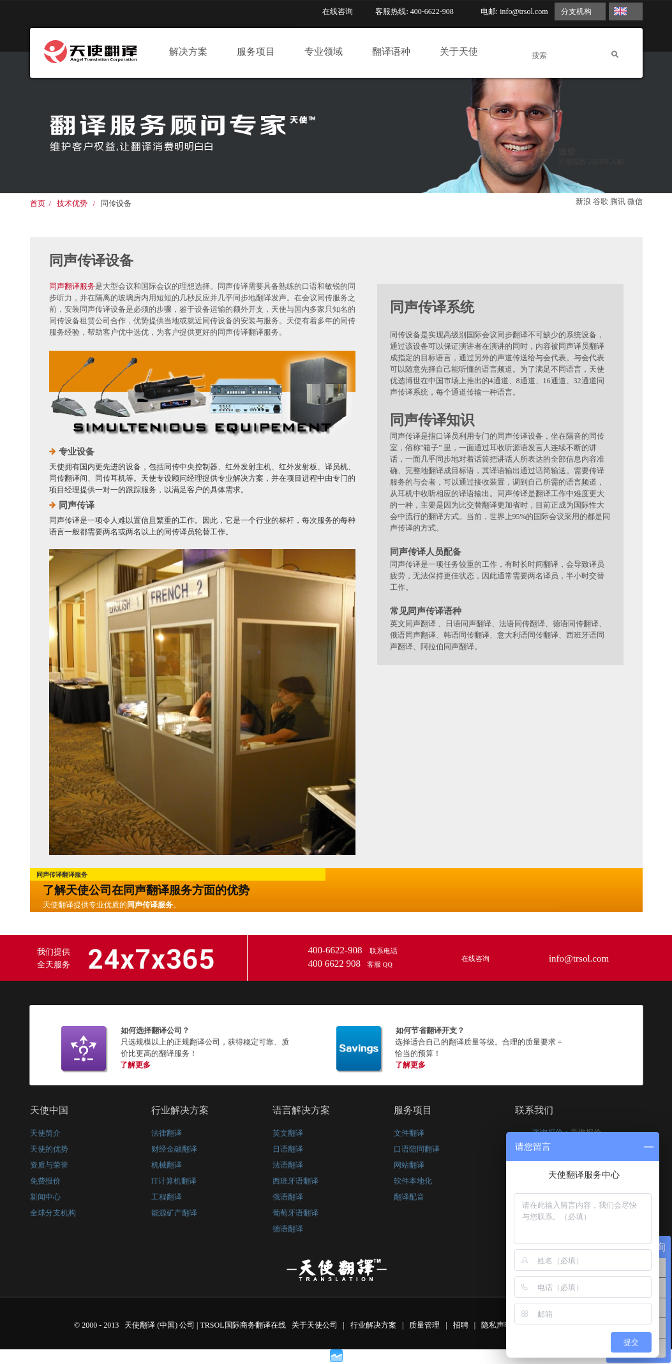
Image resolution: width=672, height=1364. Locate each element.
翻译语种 (394, 52)
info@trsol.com (524, 11)
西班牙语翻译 (295, 1181)
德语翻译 (288, 1228)
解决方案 (191, 52)
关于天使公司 (315, 1325)
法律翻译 (166, 1133)
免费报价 (45, 1181)
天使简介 (45, 1133)
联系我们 (534, 1110)
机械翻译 (166, 1165)
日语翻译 (288, 1149)
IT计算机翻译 (174, 1181)
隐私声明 (497, 1325)
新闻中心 (45, 1196)
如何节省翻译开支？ (430, 1030)
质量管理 (425, 1325)
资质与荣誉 (49, 1165)
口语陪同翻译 (417, 1149)
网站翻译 (409, 1165)
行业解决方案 (180, 1110)
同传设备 (116, 203)
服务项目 (259, 52)
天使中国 (49, 1110)
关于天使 (462, 52)
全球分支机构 (53, 1212)
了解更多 (135, 1064)
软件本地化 (413, 1181)
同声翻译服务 (72, 286)
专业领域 (327, 52)
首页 (37, 203)
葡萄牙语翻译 (295, 1212)
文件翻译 (409, 1133)
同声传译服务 (150, 904)
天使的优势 (49, 1149)
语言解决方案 (301, 1110)
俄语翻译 (288, 1196)
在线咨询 (337, 11)
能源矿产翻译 (174, 1212)
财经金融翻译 (174, 1149)
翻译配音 (409, 1196)
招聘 (461, 1325)
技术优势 (72, 203)
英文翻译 (288, 1133)
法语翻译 (288, 1165)
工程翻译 (166, 1196)
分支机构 (576, 11)
